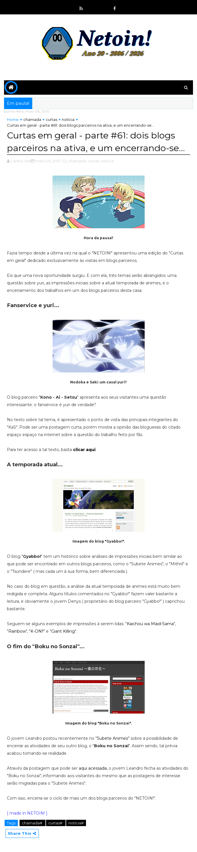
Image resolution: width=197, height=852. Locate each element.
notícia (68, 119)
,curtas (93, 160)
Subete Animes (112, 738)
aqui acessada (93, 768)
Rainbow (17, 631)
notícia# (76, 822)
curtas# (55, 822)
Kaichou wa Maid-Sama (150, 623)
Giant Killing (63, 631)
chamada (32, 119)
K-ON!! (36, 631)
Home (13, 119)
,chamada (76, 160)
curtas (51, 119)
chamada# (32, 822)
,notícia (107, 160)
